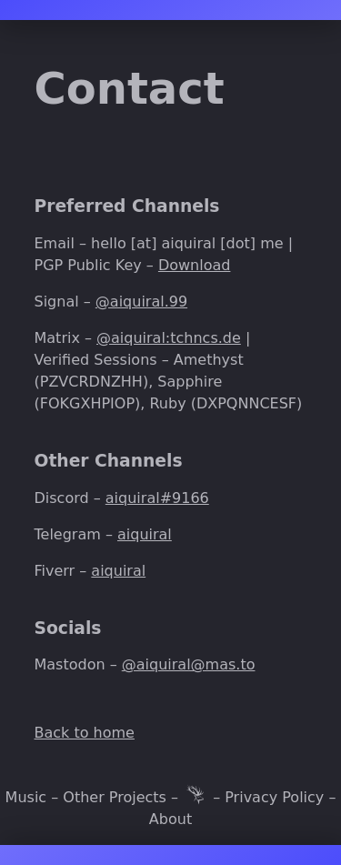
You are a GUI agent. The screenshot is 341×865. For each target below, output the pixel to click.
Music (26, 797)
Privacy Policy (274, 797)
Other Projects (114, 797)
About (170, 819)
